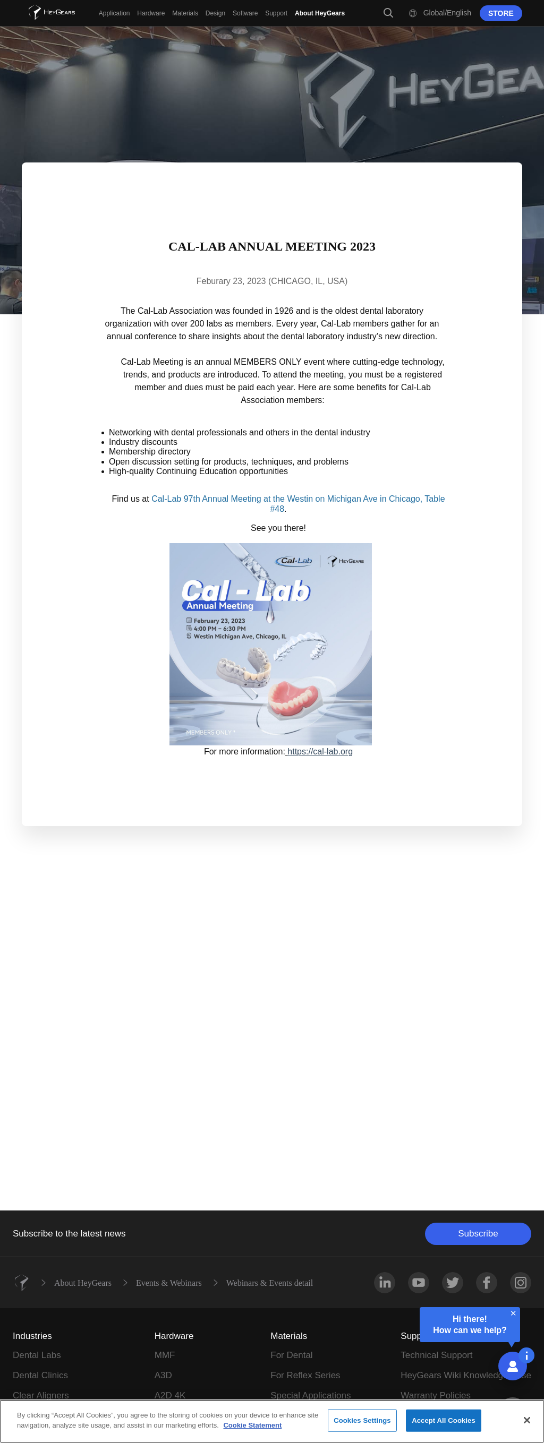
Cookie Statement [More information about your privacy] (252, 1425)
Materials (288, 1336)
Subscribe (478, 1234)
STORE (501, 13)
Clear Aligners (41, 1395)
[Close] (527, 1420)
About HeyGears (83, 1282)
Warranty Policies (436, 1395)
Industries (32, 1336)
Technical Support (436, 1355)
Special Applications (310, 1395)
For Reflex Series (305, 1375)
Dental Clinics (40, 1375)
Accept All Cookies (443, 1420)
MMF (165, 1355)
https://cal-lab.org (320, 751)
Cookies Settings (362, 1420)
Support (416, 1336)
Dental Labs (37, 1355)
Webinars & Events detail (269, 1282)
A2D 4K (170, 1395)
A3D (163, 1375)
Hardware (174, 1336)
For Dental (291, 1355)
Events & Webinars (169, 1282)
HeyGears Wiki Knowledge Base (466, 1375)
